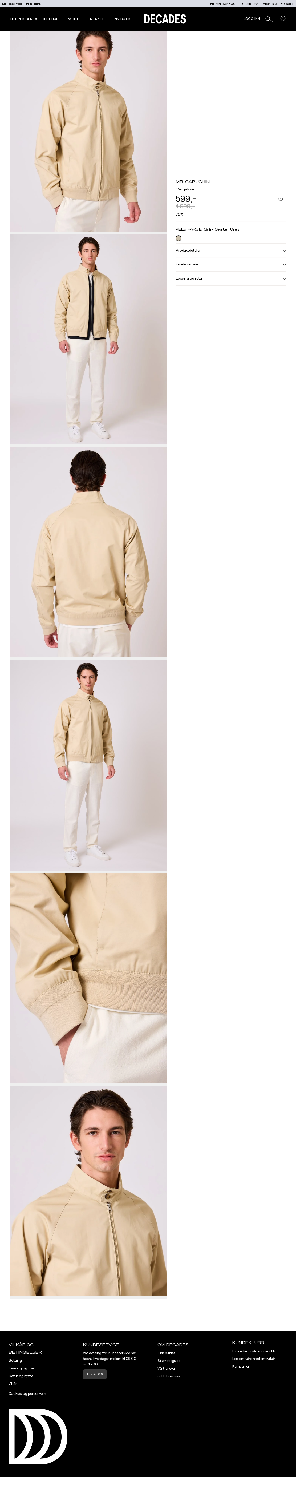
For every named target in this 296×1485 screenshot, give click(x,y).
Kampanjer (241, 1366)
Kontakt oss (95, 1374)
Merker (97, 19)
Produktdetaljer (231, 250)
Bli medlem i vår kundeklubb (253, 1351)
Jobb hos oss (168, 1376)
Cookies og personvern (27, 1394)
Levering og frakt (23, 1368)
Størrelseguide (168, 1361)
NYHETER (75, 19)
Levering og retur (231, 278)
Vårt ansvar (166, 1369)
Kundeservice (12, 3)
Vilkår (13, 1384)
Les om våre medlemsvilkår (253, 1359)
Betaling (15, 1361)
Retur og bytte (21, 1376)
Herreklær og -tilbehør (34, 19)
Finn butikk (33, 3)
